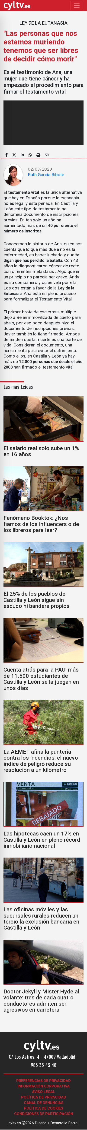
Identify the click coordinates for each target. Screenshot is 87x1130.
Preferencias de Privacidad (43, 1081)
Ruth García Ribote (46, 174)
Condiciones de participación (43, 1114)
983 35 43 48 (43, 1065)
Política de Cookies (43, 1108)
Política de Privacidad (43, 1097)
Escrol (73, 1123)
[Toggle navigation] (76, 5)
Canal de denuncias (43, 1103)
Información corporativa (44, 1086)
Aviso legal (43, 1092)
